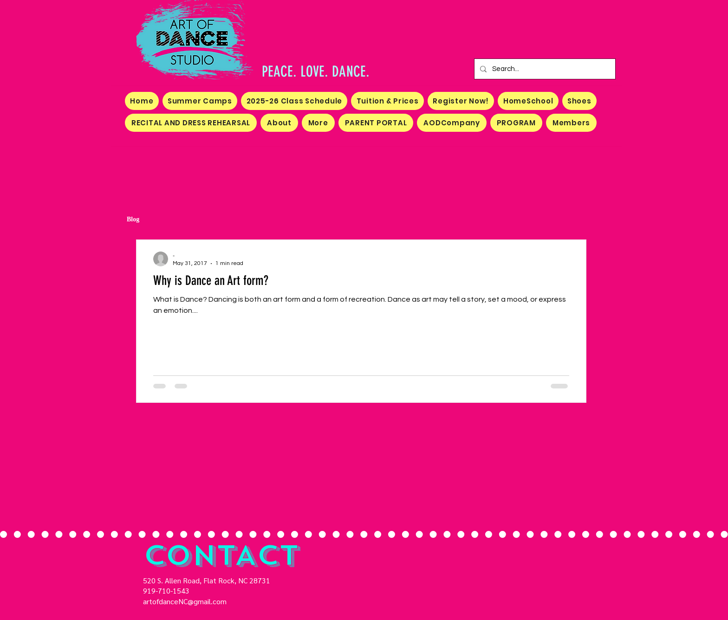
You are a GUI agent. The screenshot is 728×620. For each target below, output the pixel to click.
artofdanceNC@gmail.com (185, 601)
